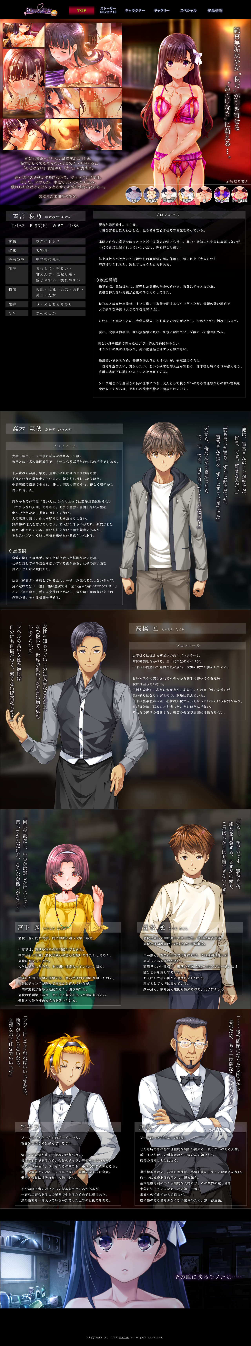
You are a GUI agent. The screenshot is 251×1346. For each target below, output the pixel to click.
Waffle (124, 1338)
